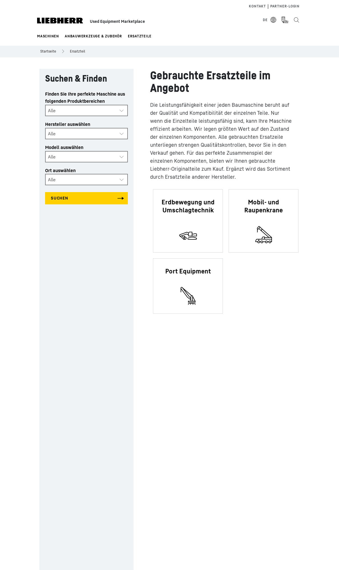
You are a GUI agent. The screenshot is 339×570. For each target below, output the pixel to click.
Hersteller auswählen (67, 124)
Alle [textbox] (52, 110)
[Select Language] (270, 20)
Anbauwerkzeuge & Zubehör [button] (93, 36)
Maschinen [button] (48, 36)
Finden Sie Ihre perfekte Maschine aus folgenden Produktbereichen (85, 97)
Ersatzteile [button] (140, 36)
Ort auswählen (60, 170)
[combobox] (86, 110)
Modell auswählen (64, 147)
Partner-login (285, 6)
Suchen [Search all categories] (59, 198)
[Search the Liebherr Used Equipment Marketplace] (296, 20)
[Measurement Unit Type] (284, 20)
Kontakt (257, 6)
